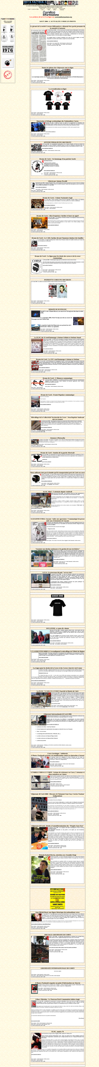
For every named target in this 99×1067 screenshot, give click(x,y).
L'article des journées (41, 740)
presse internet (42, 430)
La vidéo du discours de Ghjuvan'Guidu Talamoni (47, 738)
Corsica (50, 484)
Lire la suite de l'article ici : (51, 538)
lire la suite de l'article (43, 657)
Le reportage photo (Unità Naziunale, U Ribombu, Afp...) (48, 733)
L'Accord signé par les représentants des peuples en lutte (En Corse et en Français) (54, 729)
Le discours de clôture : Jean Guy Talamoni (46, 726)
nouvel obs (65, 706)
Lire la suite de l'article (55, 703)
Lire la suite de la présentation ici (38, 680)
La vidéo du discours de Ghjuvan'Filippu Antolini (47, 735)
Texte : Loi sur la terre (41, 731)
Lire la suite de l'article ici (50, 131)
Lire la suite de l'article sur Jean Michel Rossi (41, 924)
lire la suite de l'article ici (47, 148)
